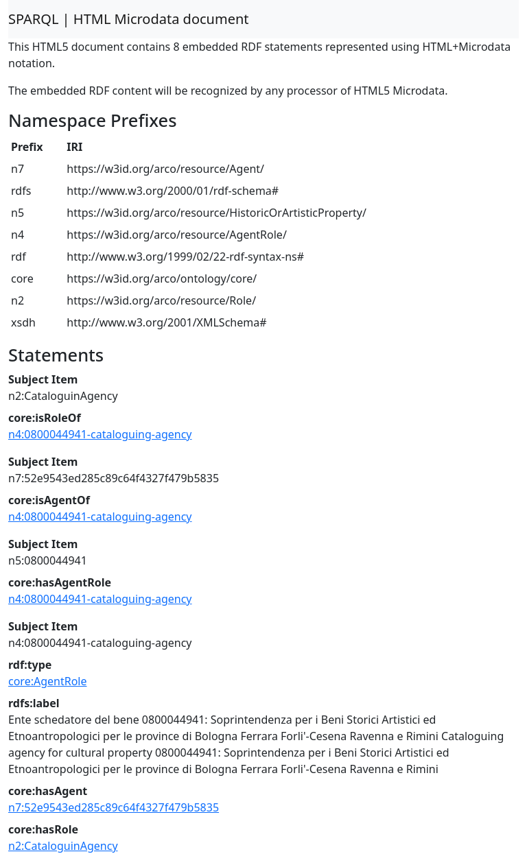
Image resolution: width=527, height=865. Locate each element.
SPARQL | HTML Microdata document (128, 19)
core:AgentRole (47, 681)
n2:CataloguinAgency (63, 845)
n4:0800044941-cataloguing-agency (100, 434)
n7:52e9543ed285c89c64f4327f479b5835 (113, 807)
